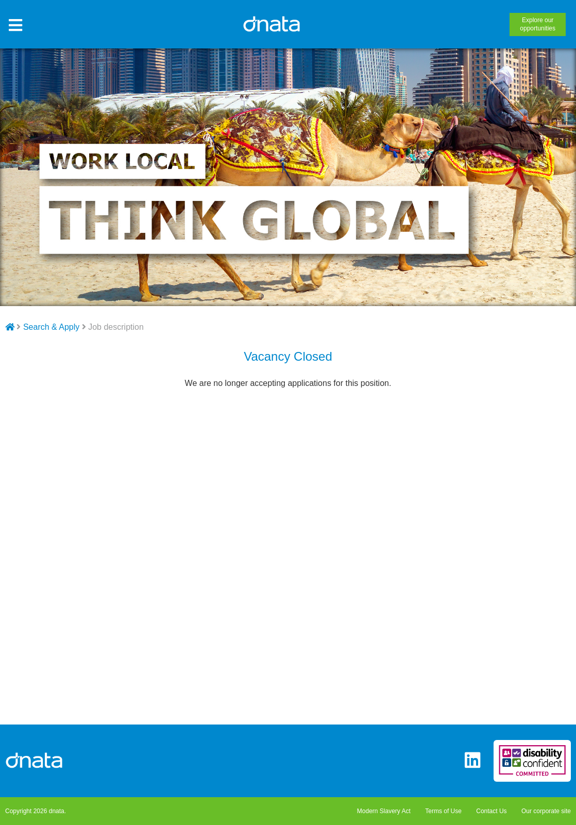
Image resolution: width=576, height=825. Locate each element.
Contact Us (491, 811)
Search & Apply (51, 327)
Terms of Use (443, 811)
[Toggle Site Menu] (15, 25)
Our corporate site (546, 811)
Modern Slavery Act (384, 811)
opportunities (537, 24)
